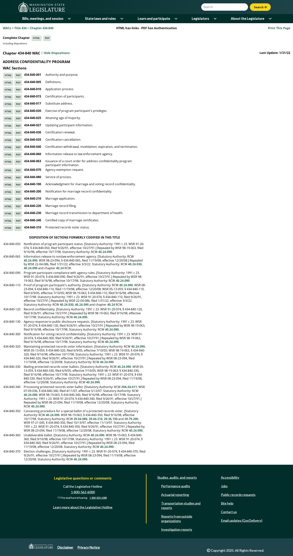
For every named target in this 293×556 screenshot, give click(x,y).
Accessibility (230, 477)
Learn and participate (154, 18)
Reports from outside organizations (176, 518)
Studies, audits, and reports (177, 477)
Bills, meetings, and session (42, 18)
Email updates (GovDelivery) (241, 520)
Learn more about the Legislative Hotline (82, 507)
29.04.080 (80, 419)
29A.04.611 (129, 387)
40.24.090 (105, 252)
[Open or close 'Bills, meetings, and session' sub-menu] (70, 18)
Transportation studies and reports (181, 505)
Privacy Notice (89, 547)
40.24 (60, 268)
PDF (47, 38)
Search (260, 7)
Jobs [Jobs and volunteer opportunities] (224, 486)
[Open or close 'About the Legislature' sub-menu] (270, 18)
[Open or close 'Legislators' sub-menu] (215, 18)
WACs (7, 28)
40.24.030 (135, 264)
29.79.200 (131, 419)
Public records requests (238, 495)
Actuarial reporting (175, 495)
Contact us (229, 512)
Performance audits (175, 486)
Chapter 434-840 (41, 28)
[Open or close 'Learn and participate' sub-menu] (176, 18)
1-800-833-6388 (98, 498)
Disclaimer (65, 547)
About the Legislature (247, 18)
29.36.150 (111, 419)
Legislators (200, 18)
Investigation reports (176, 529)
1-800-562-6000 (83, 492)
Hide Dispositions (57, 53)
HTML (36, 38)
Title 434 (20, 28)
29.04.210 (95, 419)
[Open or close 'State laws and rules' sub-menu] (122, 18)
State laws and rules (100, 18)
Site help (227, 503)
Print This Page (279, 28)
